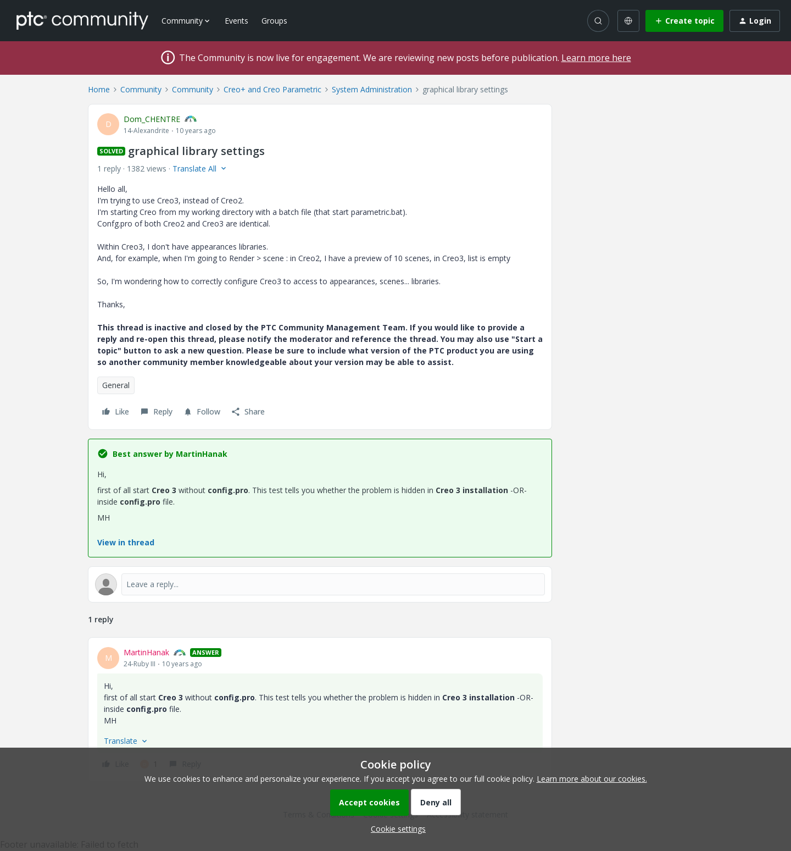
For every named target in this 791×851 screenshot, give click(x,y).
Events (236, 20)
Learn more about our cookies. (592, 778)
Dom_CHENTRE (152, 119)
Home (99, 89)
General (116, 385)
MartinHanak (146, 652)
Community (140, 89)
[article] (320, 709)
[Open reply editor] (320, 584)
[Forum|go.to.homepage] (82, 20)
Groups (274, 20)
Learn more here (596, 58)
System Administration (372, 89)
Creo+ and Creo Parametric (272, 89)
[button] (684, 21)
